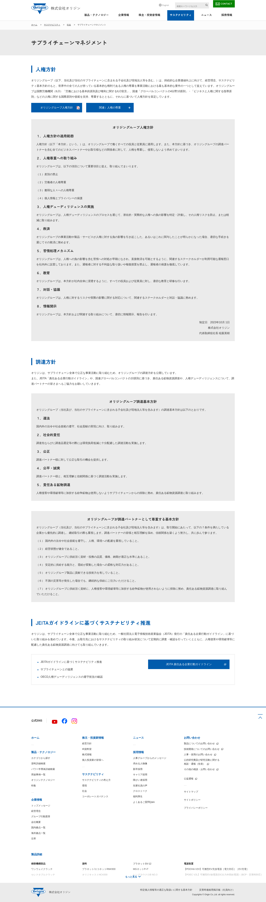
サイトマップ (191, 791)
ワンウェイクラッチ (42, 869)
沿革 (33, 838)
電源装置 (188, 863)
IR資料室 (87, 749)
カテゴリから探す (40, 758)
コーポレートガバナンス (95, 796)
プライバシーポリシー (196, 807)
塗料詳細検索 (38, 763)
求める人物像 (140, 763)
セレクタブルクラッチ (43, 874)
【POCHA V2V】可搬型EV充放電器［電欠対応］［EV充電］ (216, 869)
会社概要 (36, 822)
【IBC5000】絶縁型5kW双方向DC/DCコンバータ (210, 880)
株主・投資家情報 (149, 15)
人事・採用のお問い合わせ (198, 754)
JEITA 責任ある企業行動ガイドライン (189, 664)
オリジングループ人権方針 (56, 107)
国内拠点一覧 (38, 827)
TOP (260, 716)
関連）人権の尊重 (110, 107)
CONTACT (226, 3)
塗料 (84, 863)
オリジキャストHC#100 (94, 880)
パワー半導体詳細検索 (43, 769)
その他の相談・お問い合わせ (199, 769)
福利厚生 (137, 796)
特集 (33, 785)
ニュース (206, 15)
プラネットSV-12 (142, 863)
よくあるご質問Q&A (144, 802)
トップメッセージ (40, 805)
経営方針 (87, 743)
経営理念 (36, 811)
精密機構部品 (38, 863)
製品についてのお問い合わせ (199, 743)
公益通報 (188, 778)
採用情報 (226, 15)
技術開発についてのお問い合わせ (202, 749)
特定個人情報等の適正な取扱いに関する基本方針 (166, 889)
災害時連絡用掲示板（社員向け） (217, 889)
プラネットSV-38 (142, 880)
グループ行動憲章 (40, 816)
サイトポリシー (192, 799)
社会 (69, 25)
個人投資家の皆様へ (92, 760)
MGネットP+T (140, 869)
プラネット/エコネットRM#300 (99, 869)
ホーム (34, 25)
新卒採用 (137, 769)
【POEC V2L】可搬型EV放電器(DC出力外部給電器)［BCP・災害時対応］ (223, 874)
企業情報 (123, 15)
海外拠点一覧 (38, 833)
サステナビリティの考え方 (96, 780)
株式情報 (87, 754)
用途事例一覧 (38, 774)
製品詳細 (36, 854)
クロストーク (140, 791)
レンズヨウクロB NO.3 (145, 874)
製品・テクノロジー (96, 15)
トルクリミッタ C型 (42, 880)
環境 (84, 785)
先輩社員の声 (140, 785)
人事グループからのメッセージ (149, 758)
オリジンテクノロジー (43, 780)
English (165, 5)
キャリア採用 (140, 774)
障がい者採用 (140, 780)
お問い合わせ (192, 737)
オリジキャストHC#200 (94, 874)
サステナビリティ (181, 15)
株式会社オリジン (56, 8)
